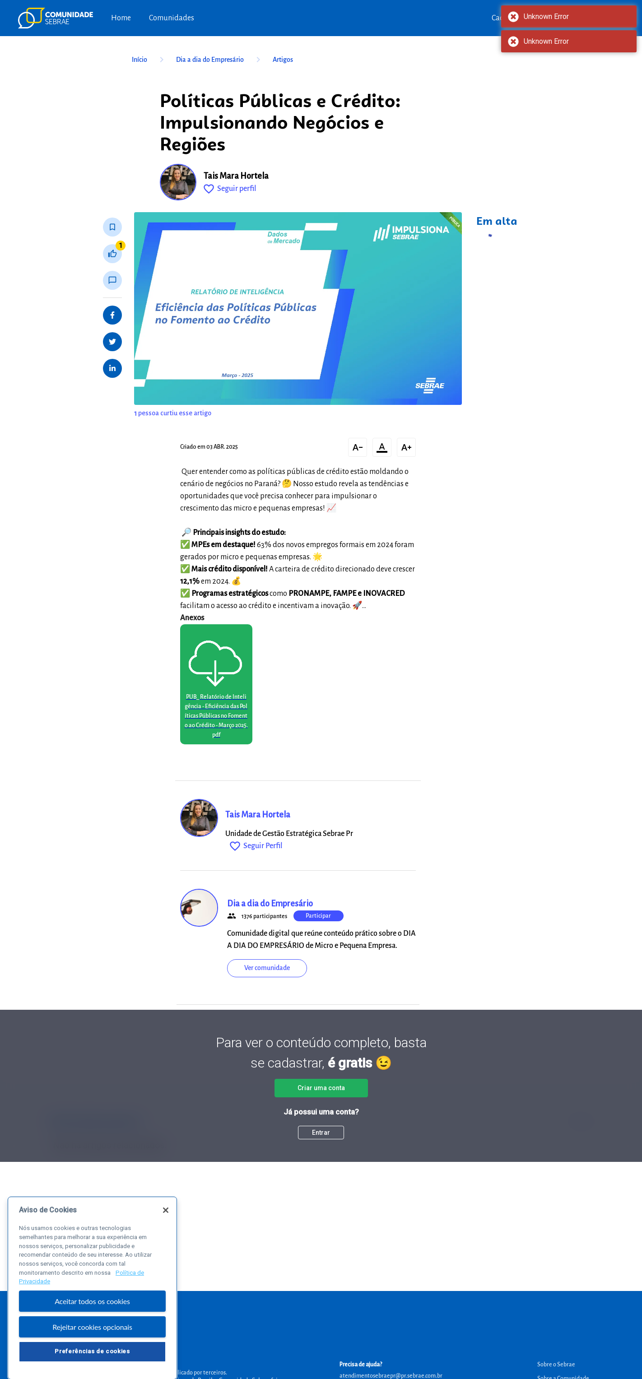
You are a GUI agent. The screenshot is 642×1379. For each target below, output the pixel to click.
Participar (318, 916)
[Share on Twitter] (112, 341)
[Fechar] (166, 1228)
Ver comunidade (267, 967)
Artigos (283, 59)
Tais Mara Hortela (236, 176)
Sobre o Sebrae (556, 1364)
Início (149, 59)
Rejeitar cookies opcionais (92, 1345)
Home (121, 18)
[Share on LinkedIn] (112, 368)
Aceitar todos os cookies (92, 1319)
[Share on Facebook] (112, 315)
